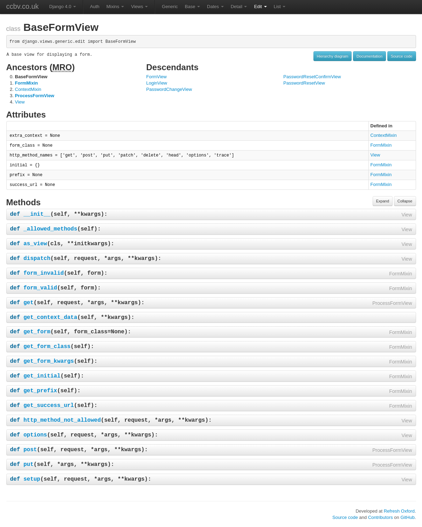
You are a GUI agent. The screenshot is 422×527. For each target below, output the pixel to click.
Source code (402, 56)
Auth (94, 6)
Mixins (115, 6)
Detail (239, 6)
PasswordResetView (304, 83)
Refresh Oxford (399, 511)
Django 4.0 (62, 6)
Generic (170, 6)
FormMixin (26, 83)
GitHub (407, 517)
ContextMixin (28, 89)
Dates (215, 6)
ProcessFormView (34, 95)
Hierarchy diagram (332, 56)
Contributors (380, 517)
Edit (260, 6)
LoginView (156, 83)
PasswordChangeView (169, 89)
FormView (156, 76)
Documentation (369, 56)
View (20, 102)
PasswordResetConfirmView (312, 76)
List (280, 6)
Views (139, 6)
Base (192, 6)
